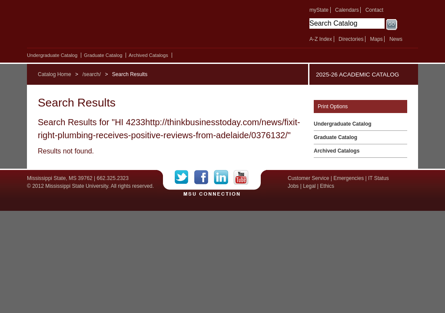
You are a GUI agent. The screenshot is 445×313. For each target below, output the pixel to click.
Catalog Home (54, 74)
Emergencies (348, 178)
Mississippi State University (102, 26)
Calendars (347, 10)
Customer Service (308, 178)
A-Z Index (320, 39)
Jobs (293, 186)
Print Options (333, 106)
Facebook (204, 177)
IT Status (378, 178)
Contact (374, 10)
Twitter (184, 177)
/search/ (91, 74)
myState (319, 10)
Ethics (327, 186)
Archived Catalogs (148, 55)
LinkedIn (223, 177)
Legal (309, 186)
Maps (376, 39)
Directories (351, 39)
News (395, 39)
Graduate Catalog (103, 55)
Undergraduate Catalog (52, 55)
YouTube (241, 177)
